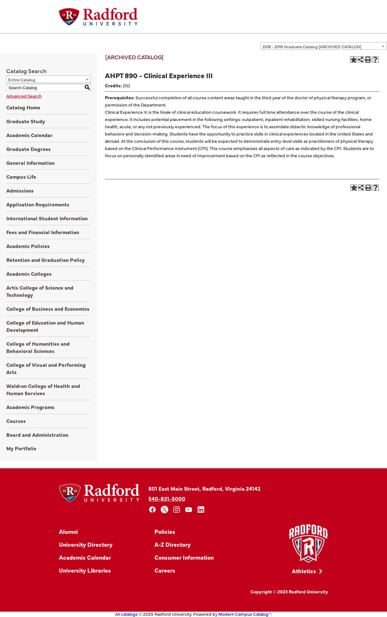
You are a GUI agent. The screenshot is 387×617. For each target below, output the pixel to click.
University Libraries (85, 570)
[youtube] (189, 510)
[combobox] (324, 46)
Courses (16, 420)
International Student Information (47, 218)
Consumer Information (184, 557)
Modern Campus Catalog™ (244, 614)
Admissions (20, 190)
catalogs (129, 614)
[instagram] (177, 510)
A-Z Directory (172, 544)
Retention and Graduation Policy (45, 259)
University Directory (86, 544)
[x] (165, 510)
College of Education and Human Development (45, 326)
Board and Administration (37, 434)
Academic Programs (30, 406)
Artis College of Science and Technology (39, 291)
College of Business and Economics (48, 308)
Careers (164, 570)
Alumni (68, 531)
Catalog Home (23, 107)
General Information (30, 162)
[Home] (98, 17)
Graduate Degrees (28, 148)
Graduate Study (25, 121)
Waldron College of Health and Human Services (43, 389)
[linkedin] (201, 510)
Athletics (304, 571)
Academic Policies (28, 245)
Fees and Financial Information (42, 231)
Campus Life (21, 176)
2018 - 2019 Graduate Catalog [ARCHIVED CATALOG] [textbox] (312, 46)
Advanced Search (24, 96)
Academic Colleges (29, 273)
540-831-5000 (166, 498)
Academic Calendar (29, 134)
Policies (164, 531)
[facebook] (152, 510)
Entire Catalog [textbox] (21, 79)
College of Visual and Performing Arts (46, 368)
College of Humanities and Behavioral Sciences (38, 347)
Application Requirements (37, 204)
